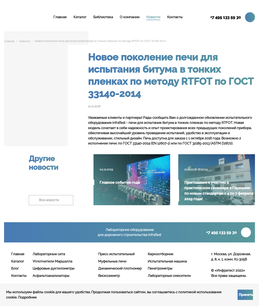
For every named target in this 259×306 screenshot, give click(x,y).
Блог (15, 268)
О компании (129, 17)
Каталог (79, 17)
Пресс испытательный (116, 254)
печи (132, 123)
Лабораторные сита (49, 254)
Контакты (175, 17)
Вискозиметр (109, 276)
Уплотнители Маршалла (52, 261)
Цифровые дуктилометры (53, 268)
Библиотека (103, 17)
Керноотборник (160, 254)
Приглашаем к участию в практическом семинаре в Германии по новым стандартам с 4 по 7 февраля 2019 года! (218, 190)
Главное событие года (120, 182)
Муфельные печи (112, 261)
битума (168, 123)
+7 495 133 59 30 (225, 17)
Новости (153, 17)
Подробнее (27, 297)
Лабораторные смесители (169, 276)
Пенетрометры (160, 268)
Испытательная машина (167, 261)
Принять (246, 295)
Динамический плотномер (120, 268)
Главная (60, 17)
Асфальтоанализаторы (51, 276)
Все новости (49, 200)
